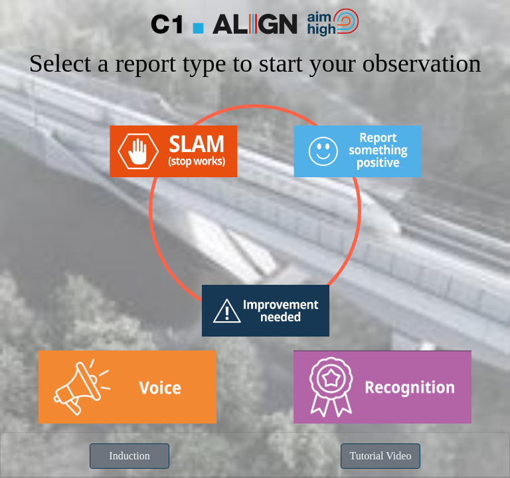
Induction (129, 455)
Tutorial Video (381, 455)
